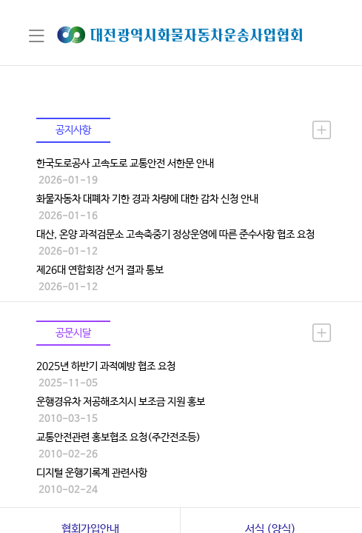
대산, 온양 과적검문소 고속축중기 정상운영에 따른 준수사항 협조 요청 (175, 235)
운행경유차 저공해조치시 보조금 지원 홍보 (120, 402)
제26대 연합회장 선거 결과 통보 (100, 270)
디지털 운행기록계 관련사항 (91, 473)
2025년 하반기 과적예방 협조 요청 (105, 366)
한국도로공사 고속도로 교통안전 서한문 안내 (125, 164)
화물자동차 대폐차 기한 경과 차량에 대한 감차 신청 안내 (147, 199)
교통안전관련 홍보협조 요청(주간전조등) (118, 437)
